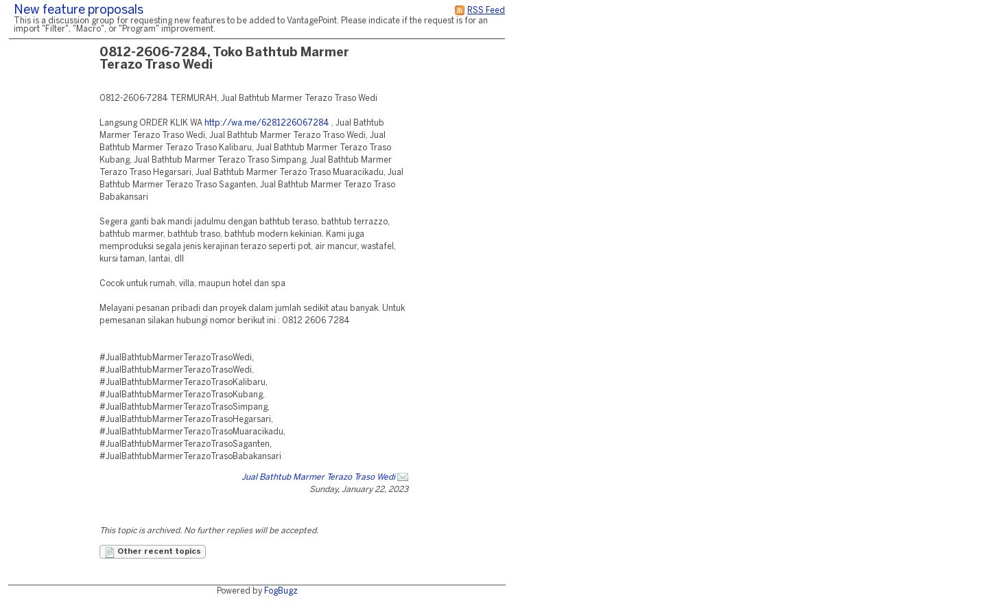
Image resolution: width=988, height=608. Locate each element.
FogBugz (281, 591)
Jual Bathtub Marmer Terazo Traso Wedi (318, 477)
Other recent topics (152, 552)
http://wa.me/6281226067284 (266, 123)
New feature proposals (78, 10)
